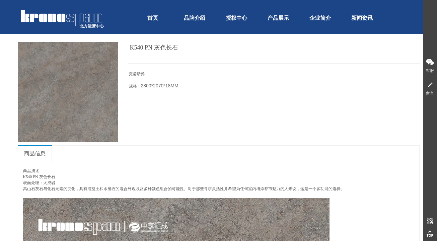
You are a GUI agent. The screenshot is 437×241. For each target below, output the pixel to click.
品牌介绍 (194, 18)
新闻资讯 (362, 18)
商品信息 (35, 153)
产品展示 (278, 18)
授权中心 (236, 18)
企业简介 (320, 18)
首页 (152, 18)
